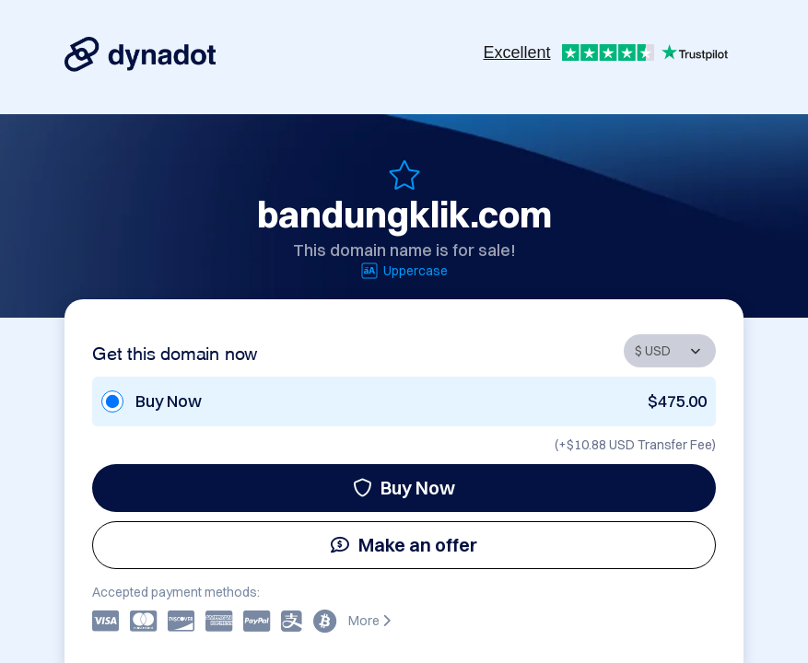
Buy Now (404, 487)
